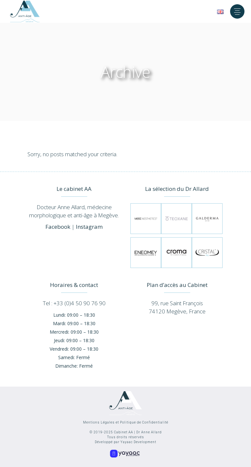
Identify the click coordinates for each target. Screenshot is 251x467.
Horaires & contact (74, 285)
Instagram (89, 226)
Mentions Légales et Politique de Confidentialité (125, 422)
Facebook (57, 226)
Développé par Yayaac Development (125, 442)
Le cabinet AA (74, 188)
